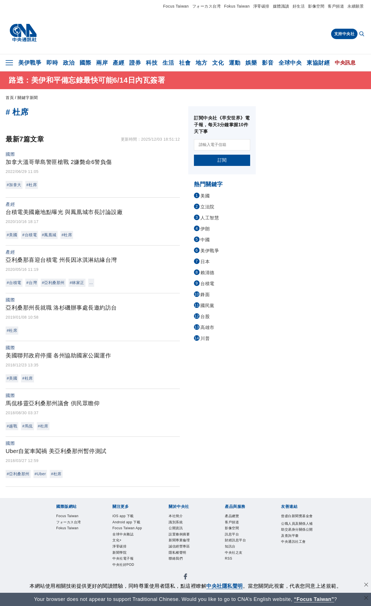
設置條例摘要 (184, 539)
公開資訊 (179, 532)
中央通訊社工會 (296, 566)
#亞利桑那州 (53, 282)
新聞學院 (122, 577)
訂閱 (222, 160)
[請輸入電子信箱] (222, 144)
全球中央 (290, 63)
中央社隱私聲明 (224, 586)
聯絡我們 (179, 570)
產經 (118, 63)
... (91, 282)
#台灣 (31, 282)
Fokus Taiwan (237, 6)
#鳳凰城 (49, 235)
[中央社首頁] (23, 33)
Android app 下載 (126, 528)
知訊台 (233, 555)
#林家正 (77, 282)
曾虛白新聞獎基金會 (296, 520)
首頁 (10, 97)
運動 (234, 63)
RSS (230, 570)
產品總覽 (235, 517)
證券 (135, 63)
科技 (151, 63)
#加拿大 (14, 185)
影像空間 (316, 6)
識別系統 (179, 524)
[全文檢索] (362, 34)
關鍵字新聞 (27, 97)
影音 (267, 63)
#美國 (12, 235)
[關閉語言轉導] (366, 599)
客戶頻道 (336, 6)
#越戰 (12, 426)
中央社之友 (238, 562)
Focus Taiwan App (128, 543)
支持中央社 (344, 33)
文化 (218, 63)
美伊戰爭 (29, 63)
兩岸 (102, 63)
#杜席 (31, 185)
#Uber (40, 474)
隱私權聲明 (182, 562)
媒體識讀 (281, 6)
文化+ (119, 562)
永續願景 (355, 6)
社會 (185, 63)
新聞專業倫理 (184, 547)
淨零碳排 (261, 6)
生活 (168, 63)
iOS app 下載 (127, 517)
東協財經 (318, 63)
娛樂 (251, 63)
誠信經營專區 (184, 555)
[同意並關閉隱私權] (366, 585)
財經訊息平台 (240, 547)
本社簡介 (179, 517)
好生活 (299, 6)
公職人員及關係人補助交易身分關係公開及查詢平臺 (296, 543)
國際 (85, 63)
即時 (52, 63)
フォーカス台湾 (206, 6)
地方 (201, 63)
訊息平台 (235, 539)
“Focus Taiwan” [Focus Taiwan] (314, 599)
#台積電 (29, 235)
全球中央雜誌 (128, 555)
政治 (68, 63)
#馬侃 (27, 426)
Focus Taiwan (176, 6)
